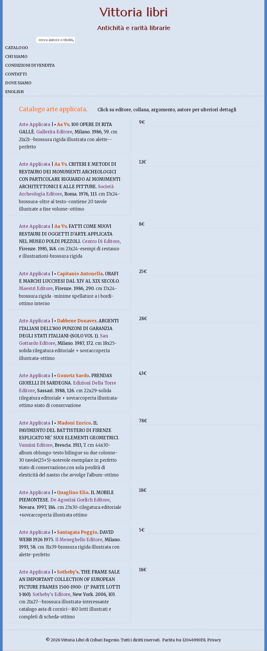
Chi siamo (16, 56)
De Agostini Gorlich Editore (80, 500)
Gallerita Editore (54, 132)
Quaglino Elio (72, 492)
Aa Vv (63, 124)
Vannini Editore (35, 445)
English (14, 91)
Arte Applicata (34, 124)
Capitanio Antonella (80, 273)
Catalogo (16, 47)
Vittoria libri (133, 12)
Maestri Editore (36, 288)
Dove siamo (18, 82)
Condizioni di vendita (30, 65)
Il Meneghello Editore (78, 539)
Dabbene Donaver (76, 321)
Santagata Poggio (77, 532)
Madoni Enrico (74, 423)
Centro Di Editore (101, 241)
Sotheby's (68, 572)
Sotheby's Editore (51, 594)
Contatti (16, 74)
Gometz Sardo (73, 375)
